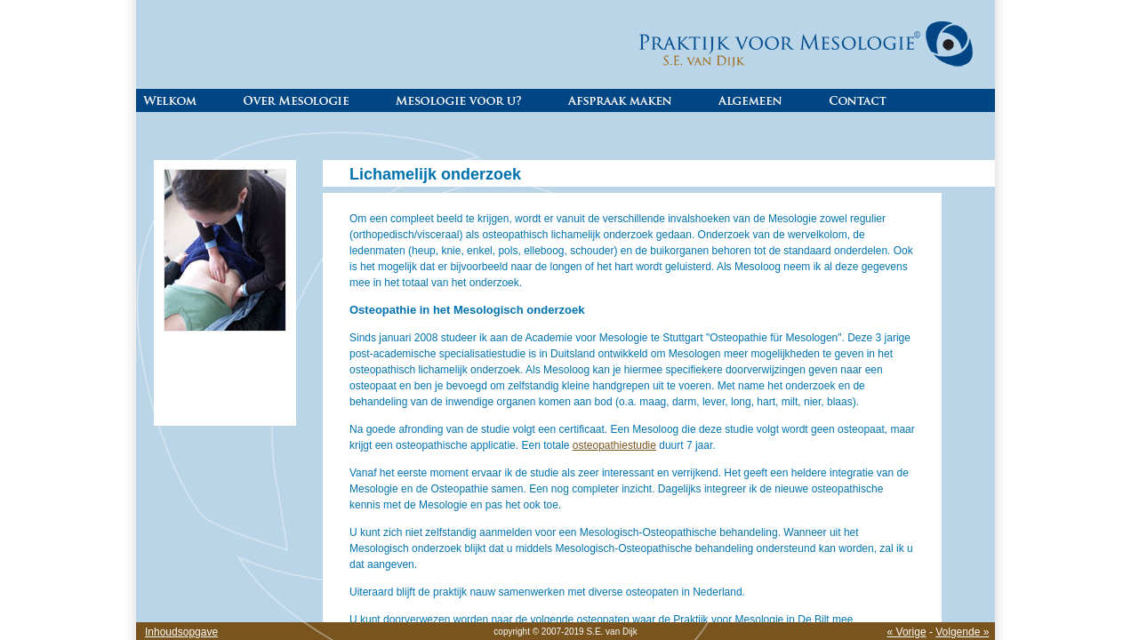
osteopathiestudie (614, 445)
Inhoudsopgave (181, 632)
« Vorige (906, 632)
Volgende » (962, 632)
